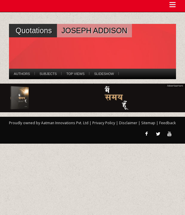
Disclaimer (128, 122)
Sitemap (148, 122)
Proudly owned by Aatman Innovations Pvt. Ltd (48, 122)
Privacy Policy (104, 122)
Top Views (75, 74)
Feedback (167, 122)
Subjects (48, 74)
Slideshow (104, 74)
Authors (22, 74)
